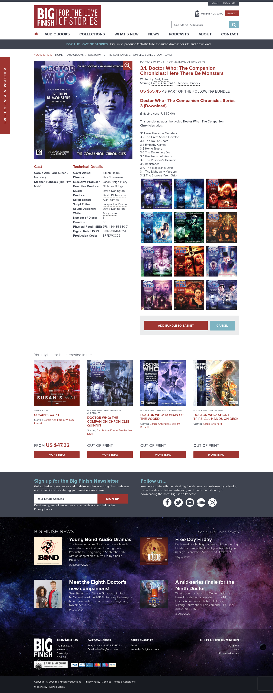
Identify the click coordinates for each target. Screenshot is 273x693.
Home (59, 55)
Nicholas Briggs (113, 186)
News (153, 34)
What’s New (127, 34)
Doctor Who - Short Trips (208, 410)
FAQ (236, 649)
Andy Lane (110, 213)
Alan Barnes (111, 200)
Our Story (233, 646)
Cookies (106, 682)
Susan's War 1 (46, 414)
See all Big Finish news (217, 532)
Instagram (179, 490)
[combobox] (200, 24)
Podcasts (179, 34)
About (205, 34)
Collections (92, 34)
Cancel (222, 325)
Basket (232, 13)
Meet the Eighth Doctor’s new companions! (97, 585)
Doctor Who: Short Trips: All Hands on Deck (215, 416)
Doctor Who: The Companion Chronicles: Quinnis (109, 421)
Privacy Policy (43, 509)
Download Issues (229, 653)
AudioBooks (57, 34)
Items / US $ (212, 14)
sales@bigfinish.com (106, 649)
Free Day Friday (193, 539)
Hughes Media (56, 687)
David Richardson (114, 195)
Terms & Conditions (124, 682)
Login (215, 2)
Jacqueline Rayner (115, 204)
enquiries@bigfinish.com (145, 649)
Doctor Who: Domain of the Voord (162, 416)
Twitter (167, 490)
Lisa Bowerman (113, 177)
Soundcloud (211, 490)
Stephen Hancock (46, 182)
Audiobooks (75, 55)
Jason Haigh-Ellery (115, 182)
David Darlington (114, 191)
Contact (229, 34)
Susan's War (41, 410)
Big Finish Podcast (183, 494)
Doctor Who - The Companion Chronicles (104, 412)
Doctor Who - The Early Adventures (161, 410)
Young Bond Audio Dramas (100, 539)
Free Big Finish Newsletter (5, 95)
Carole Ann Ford (45, 173)
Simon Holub (111, 173)
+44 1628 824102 (110, 645)
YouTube (193, 490)
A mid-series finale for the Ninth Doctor (204, 585)
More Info (57, 455)
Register (229, 2)
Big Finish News (54, 531)
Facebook (155, 490)
